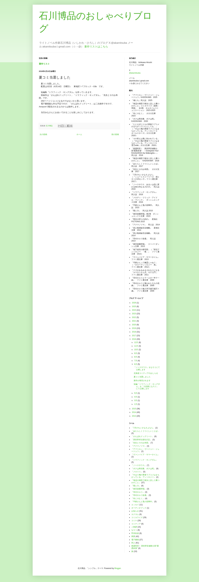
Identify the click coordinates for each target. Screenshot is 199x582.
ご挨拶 (134, 527)
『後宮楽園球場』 (138, 489)
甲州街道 (135, 533)
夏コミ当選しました (142, 377)
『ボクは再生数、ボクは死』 (143, 468)
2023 (134, 314)
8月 (136, 357)
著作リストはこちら (96, 46)
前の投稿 (115, 134)
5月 (136, 393)
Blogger (117, 568)
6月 (136, 364)
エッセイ (135, 505)
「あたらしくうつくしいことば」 (145, 431)
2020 (134, 325)
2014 (134, 412)
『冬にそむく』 (137, 498)
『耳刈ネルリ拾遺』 (139, 495)
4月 (136, 397)
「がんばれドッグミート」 (142, 436)
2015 (134, 409)
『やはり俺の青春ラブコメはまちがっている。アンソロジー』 (145, 476)
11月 (136, 346)
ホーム (79, 134)
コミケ (134, 520)
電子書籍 (135, 540)
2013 (134, 416)
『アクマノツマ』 (138, 446)
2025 (134, 306)
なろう (134, 530)
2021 (134, 321)
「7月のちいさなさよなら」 (143, 428)
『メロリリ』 (137, 472)
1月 (136, 404)
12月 (136, 342)
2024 (134, 310)
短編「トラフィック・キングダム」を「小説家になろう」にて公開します (147, 386)
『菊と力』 (136, 486)
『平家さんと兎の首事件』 (142, 501)
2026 (134, 303)
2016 (134, 339)
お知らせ (135, 511)
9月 (136, 353)
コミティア (136, 524)
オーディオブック (138, 508)
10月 (136, 349)
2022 (134, 317)
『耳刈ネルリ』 (137, 492)
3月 (136, 400)
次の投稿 (43, 134)
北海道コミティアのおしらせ (146, 373)
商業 (133, 536)
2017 (134, 335)
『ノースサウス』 (138, 465)
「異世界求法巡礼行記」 (141, 440)
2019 (134, 328)
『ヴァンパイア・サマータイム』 (145, 454)
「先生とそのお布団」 (140, 443)
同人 (133, 543)
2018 (134, 332)
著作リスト (44, 64)
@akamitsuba (135, 73)
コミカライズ (137, 517)
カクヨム (135, 514)
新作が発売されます (142, 380)
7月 (136, 361)
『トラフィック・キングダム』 (144, 460)
